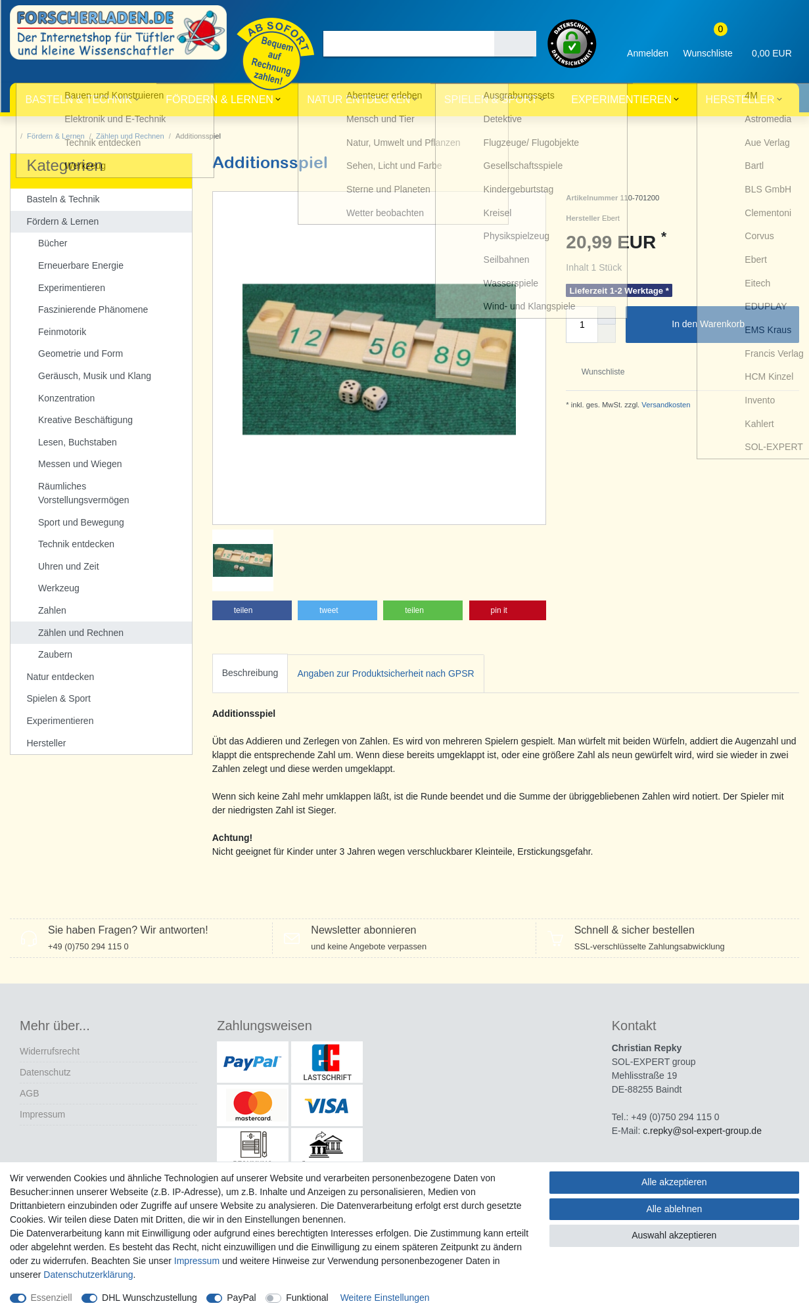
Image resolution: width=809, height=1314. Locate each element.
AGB (29, 1077)
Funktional (307, 1297)
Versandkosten (664, 405)
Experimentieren (621, 99)
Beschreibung (250, 615)
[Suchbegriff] (408, 44)
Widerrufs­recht (50, 1035)
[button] (252, 552)
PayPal (241, 1297)
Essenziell (51, 1297)
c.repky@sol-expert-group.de (702, 1115)
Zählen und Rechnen (130, 136)
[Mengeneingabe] (581, 324)
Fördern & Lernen (219, 99)
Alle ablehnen (674, 1209)
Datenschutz (45, 1056)
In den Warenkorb (730, 324)
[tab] (250, 616)
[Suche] (515, 44)
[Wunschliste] (708, 43)
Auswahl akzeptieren (674, 1235)
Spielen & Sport (491, 99)
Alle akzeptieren (674, 1182)
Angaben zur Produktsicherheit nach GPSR (385, 615)
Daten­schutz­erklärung (88, 1274)
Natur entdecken (358, 99)
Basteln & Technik (78, 99)
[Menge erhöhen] (606, 315)
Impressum (42, 1098)
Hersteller (740, 99)
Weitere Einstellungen (385, 1297)
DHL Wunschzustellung (149, 1297)
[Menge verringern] (606, 334)
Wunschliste (597, 371)
